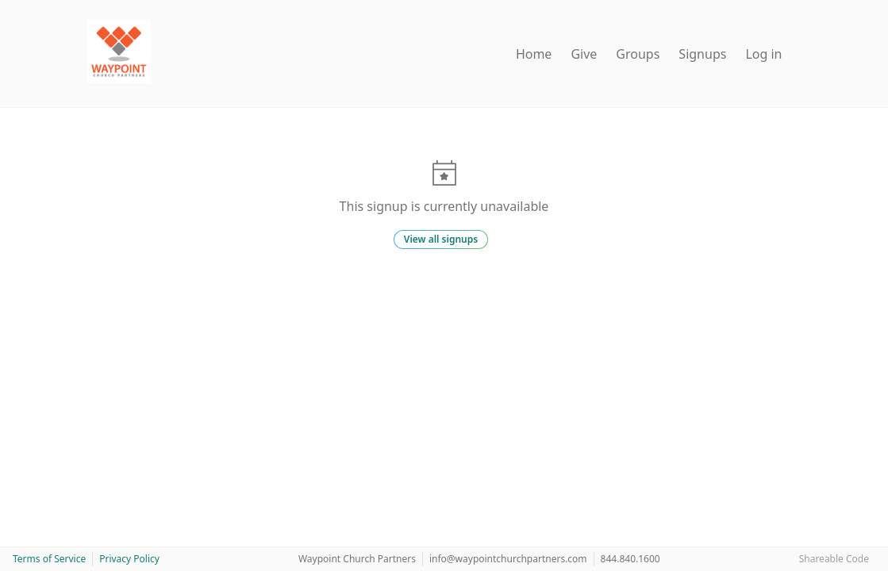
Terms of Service (49, 558)
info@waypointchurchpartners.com (508, 558)
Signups (702, 54)
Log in (763, 54)
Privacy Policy (129, 558)
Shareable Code (834, 558)
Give (584, 54)
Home (534, 54)
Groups (637, 54)
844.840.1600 (630, 558)
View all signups (441, 239)
